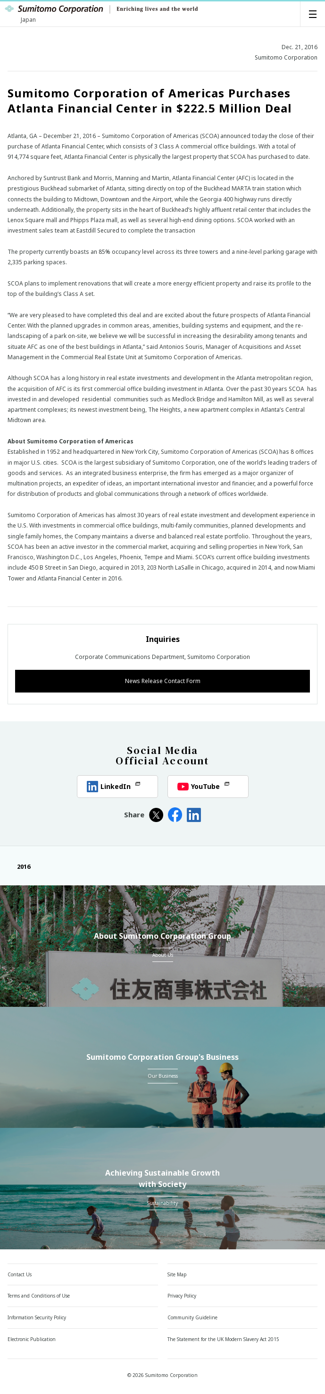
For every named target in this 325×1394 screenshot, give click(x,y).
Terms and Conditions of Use (39, 1295)
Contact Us (20, 1274)
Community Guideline (192, 1317)
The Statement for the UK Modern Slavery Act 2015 (223, 1339)
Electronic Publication (32, 1339)
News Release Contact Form (162, 681)
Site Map (177, 1274)
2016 (19, 866)
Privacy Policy (181, 1295)
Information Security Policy (37, 1317)
